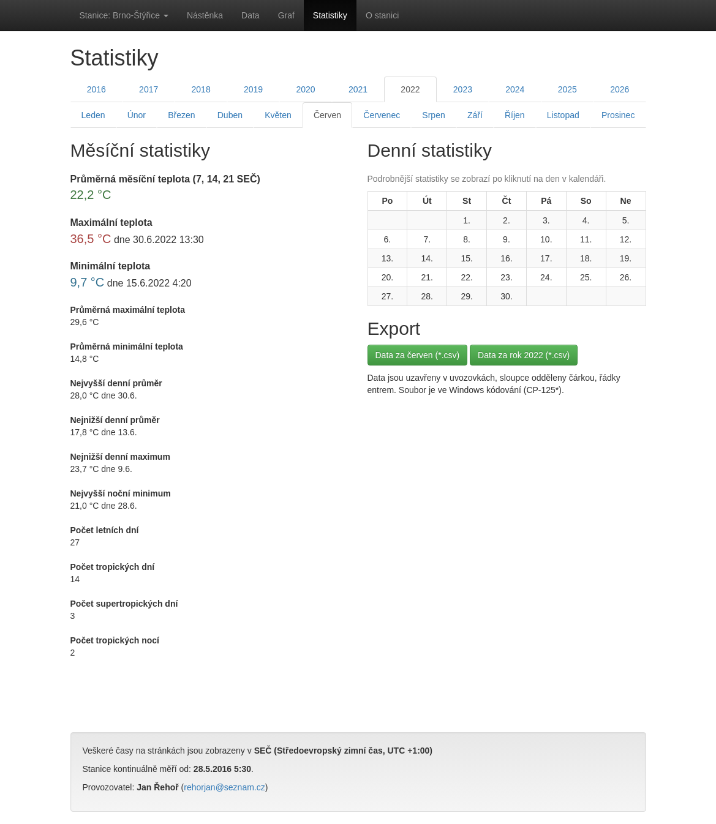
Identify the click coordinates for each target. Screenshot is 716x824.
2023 (462, 89)
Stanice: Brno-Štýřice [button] (124, 15)
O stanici (382, 15)
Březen (181, 115)
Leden (93, 115)
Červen (327, 115)
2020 (305, 89)
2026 (619, 89)
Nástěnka (205, 15)
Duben (230, 115)
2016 (96, 89)
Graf (286, 15)
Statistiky (330, 15)
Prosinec (618, 115)
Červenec (381, 115)
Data (250, 15)
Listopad (563, 115)
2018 (201, 89)
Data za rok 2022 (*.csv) (524, 355)
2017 (148, 89)
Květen (278, 115)
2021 (358, 89)
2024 (514, 89)
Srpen (433, 115)
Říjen (515, 115)
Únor (136, 115)
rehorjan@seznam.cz (224, 787)
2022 (410, 89)
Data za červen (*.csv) (417, 355)
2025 (567, 89)
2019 (253, 89)
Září (475, 115)
